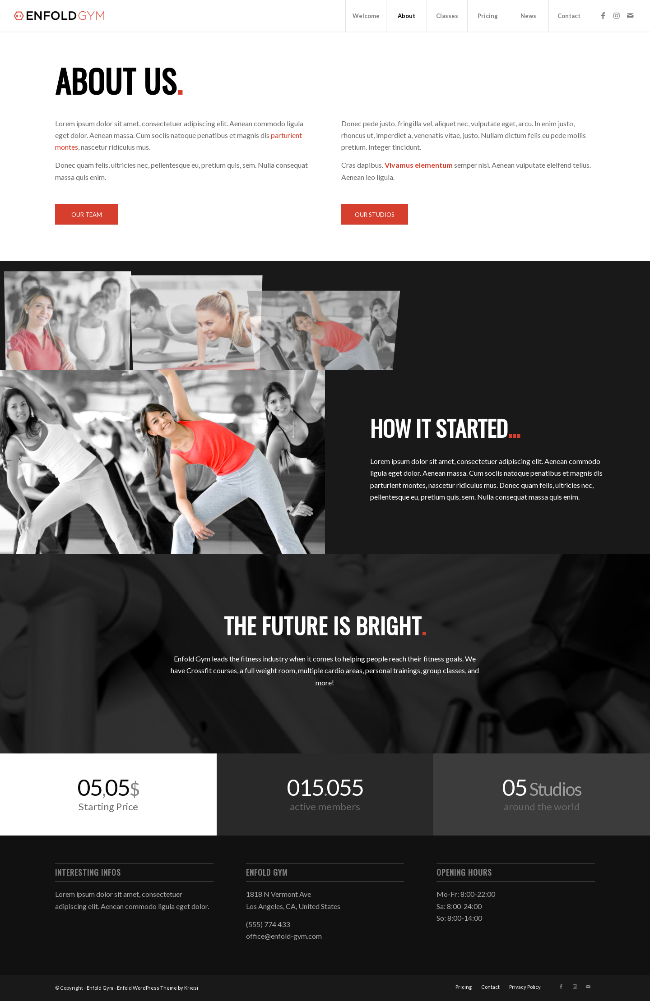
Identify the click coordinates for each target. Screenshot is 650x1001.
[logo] (60, 16)
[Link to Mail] (630, 15)
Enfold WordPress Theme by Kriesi (157, 988)
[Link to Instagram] (616, 15)
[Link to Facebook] (603, 15)
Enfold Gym (100, 988)
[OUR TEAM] (86, 214)
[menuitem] (365, 16)
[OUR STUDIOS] (374, 214)
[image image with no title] (71, 319)
